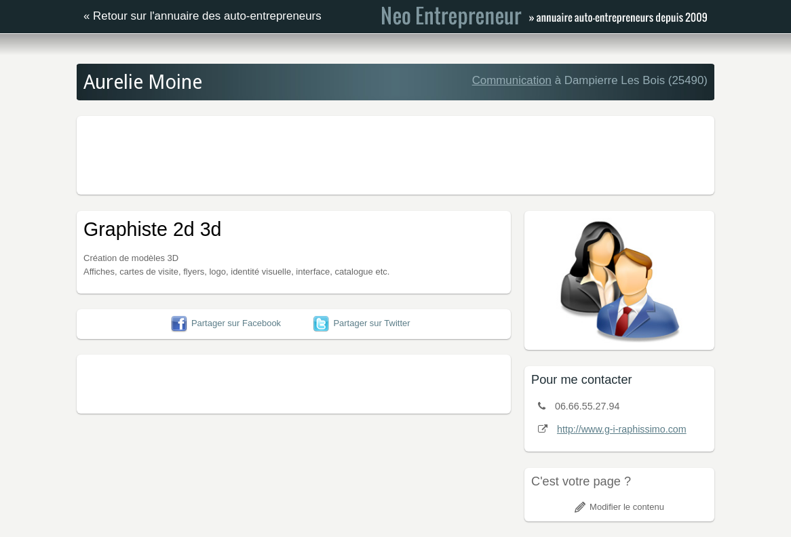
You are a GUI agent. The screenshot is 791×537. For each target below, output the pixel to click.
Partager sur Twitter (361, 323)
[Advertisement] (395, 153)
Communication (512, 80)
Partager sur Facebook (226, 323)
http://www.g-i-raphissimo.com (622, 429)
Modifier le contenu (619, 507)
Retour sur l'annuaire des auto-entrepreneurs (207, 15)
